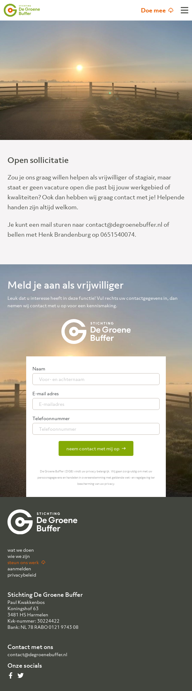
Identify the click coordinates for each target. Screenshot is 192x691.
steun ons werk (26, 562)
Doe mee (157, 10)
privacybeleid (21, 575)
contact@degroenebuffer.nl (37, 654)
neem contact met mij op (96, 448)
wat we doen (20, 550)
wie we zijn (18, 556)
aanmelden (19, 568)
